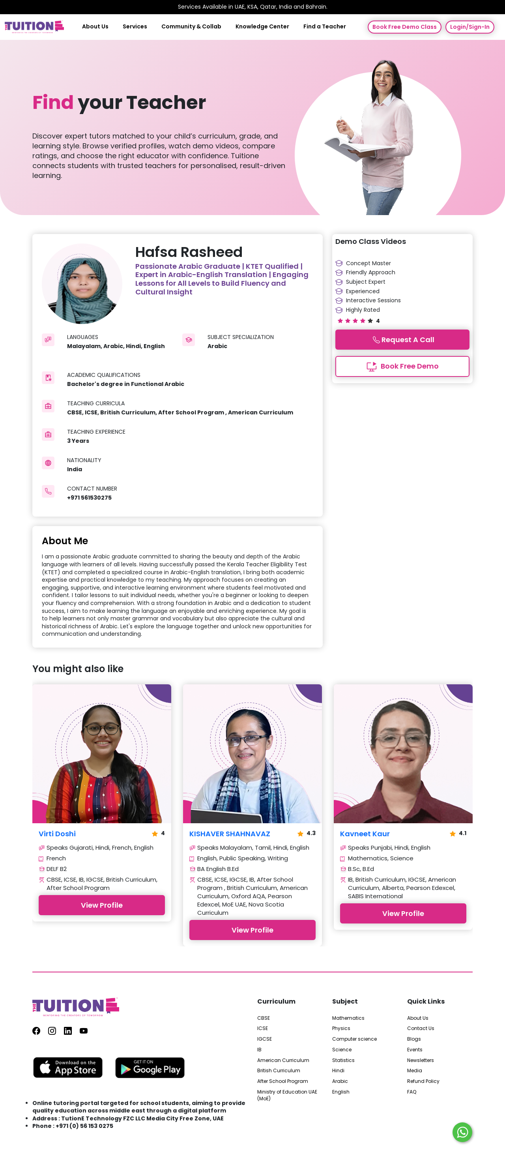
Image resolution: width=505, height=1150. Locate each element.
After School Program (282, 1081)
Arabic (340, 1081)
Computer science (354, 1039)
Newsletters (420, 1060)
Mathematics (348, 1018)
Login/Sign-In (470, 27)
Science (342, 1050)
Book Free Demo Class (404, 27)
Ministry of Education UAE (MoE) (287, 1095)
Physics (341, 1028)
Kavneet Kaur (365, 834)
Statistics (343, 1060)
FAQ (411, 1092)
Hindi (338, 1071)
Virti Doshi (57, 834)
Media (414, 1071)
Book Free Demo (402, 366)
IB (259, 1050)
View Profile (102, 905)
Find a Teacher (324, 26)
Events (415, 1050)
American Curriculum (283, 1060)
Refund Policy (423, 1081)
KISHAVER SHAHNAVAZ (229, 834)
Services (135, 26)
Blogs (414, 1039)
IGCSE (264, 1039)
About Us (95, 26)
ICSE (262, 1028)
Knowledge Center (262, 26)
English (341, 1092)
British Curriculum (278, 1071)
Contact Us (420, 1028)
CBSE (263, 1018)
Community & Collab (191, 26)
